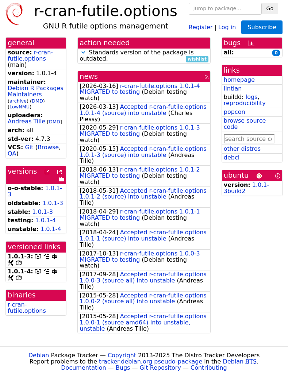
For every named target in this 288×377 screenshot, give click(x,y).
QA (12, 153)
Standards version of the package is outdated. (144, 56)
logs (252, 96)
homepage (239, 79)
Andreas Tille (26, 121)
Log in (227, 26)
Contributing (209, 367)
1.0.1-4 (45, 220)
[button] (83, 52)
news (89, 76)
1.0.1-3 (52, 203)
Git (29, 147)
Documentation (83, 367)
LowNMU (19, 106)
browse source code (245, 123)
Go (269, 8)
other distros (242, 148)
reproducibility (245, 103)
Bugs (123, 367)
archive (18, 101)
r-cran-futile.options (30, 55)
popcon (234, 111)
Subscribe (261, 27)
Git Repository (160, 367)
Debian (38, 355)
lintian (233, 88)
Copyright (122, 355)
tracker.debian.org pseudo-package (150, 361)
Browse (48, 147)
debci (231, 157)
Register (201, 26)
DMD (37, 101)
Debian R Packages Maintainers (36, 91)
